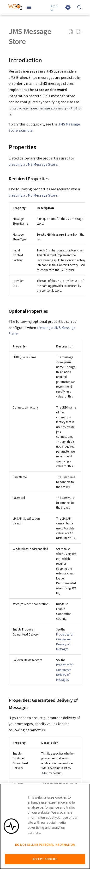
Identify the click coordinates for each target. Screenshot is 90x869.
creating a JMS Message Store (33, 164)
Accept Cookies (45, 859)
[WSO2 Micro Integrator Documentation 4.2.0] (15, 7)
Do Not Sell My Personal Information (45, 845)
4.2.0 (54, 8)
